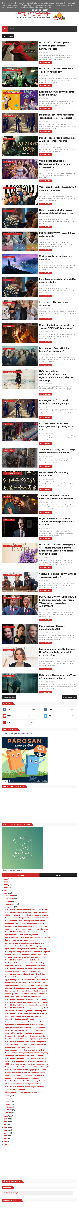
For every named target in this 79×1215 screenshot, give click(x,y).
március (9, 1084)
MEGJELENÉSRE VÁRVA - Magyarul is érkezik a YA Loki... (26, 889)
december (10, 872)
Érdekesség (7, 483)
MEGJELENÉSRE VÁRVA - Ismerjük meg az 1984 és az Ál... (26, 1063)
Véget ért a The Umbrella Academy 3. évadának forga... (27, 903)
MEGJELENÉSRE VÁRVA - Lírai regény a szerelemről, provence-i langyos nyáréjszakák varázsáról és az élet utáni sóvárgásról (54, 532)
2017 (6, 1101)
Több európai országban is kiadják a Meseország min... (26, 1041)
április (8, 1081)
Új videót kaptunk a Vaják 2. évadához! (20, 1024)
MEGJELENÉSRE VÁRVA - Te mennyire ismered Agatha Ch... (27, 985)
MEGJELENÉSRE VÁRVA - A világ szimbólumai (22, 937)
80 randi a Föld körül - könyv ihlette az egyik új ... (24, 948)
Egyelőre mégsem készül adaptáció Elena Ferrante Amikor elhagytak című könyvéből (54, 629)
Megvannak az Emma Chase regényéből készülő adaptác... (28, 1044)
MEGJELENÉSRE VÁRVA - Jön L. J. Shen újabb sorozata (25, 909)
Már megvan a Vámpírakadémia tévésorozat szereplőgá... (28, 928)
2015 (6, 1107)
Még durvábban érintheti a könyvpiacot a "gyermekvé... (27, 1016)
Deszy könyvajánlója (10, 1170)
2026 (6, 856)
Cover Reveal (8, 44)
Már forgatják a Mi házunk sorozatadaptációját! (47, 605)
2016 (6, 1104)
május (8, 1078)
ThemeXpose (13, 1212)
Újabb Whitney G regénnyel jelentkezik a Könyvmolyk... (26, 968)
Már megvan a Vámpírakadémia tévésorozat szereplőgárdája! (50, 392)
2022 (6, 867)
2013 (6, 1113)
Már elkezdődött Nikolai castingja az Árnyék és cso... (25, 897)
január (8, 1089)
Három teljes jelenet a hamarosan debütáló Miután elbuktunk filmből (51, 207)
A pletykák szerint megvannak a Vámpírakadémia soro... (27, 999)
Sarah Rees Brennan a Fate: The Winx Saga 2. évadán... (26, 1058)
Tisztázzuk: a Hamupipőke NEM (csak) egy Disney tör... (26, 1038)
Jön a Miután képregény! (15, 1066)
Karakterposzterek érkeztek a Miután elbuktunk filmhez (27, 914)
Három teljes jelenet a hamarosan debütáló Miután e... (26, 906)
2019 (6, 1096)
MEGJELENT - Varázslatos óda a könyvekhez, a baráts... (26, 990)
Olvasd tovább (40, 63)
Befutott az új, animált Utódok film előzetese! (23, 1055)
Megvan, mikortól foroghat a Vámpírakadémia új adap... (27, 1030)
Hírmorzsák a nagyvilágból (12, 69)
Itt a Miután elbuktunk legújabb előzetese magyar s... (26, 987)
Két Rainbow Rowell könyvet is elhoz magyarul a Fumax (51, 93)
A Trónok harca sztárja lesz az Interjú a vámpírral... (25, 934)
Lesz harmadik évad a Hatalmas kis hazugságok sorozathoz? (51, 344)
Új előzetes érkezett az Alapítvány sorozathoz (23, 912)
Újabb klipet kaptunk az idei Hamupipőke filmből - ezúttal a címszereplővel (54, 161)
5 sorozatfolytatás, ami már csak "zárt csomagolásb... (26, 1013)
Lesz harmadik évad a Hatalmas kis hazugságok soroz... (27, 923)
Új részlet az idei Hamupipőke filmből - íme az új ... (24, 920)
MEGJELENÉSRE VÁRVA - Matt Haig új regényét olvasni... (26, 1046)
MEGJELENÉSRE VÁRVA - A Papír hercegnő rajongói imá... (26, 982)
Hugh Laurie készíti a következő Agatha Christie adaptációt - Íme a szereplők (53, 506)
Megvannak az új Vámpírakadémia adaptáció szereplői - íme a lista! (51, 116)
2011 (5, 1118)
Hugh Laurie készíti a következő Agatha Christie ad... (25, 942)
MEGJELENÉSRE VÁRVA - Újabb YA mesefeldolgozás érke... (27, 886)
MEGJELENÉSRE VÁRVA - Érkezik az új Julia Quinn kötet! (26, 976)
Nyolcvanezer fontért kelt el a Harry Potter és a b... (25, 1052)
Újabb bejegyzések (9, 674)
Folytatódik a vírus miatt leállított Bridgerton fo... (24, 1032)
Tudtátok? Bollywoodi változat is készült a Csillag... (25, 940)
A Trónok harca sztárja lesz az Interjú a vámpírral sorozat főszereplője (53, 438)
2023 (6, 864)
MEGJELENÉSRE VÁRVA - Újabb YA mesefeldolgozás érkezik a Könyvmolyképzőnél (50, 45)
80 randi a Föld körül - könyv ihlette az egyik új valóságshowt (52, 558)
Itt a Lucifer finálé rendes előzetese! (19, 996)
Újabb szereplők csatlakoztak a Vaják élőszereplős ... (25, 959)
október (9, 878)
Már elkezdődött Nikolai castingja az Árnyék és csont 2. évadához (52, 138)
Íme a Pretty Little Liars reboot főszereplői (54, 296)
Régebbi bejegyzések (69, 674)
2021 (6, 870)
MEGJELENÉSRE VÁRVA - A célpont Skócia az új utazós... (26, 1035)
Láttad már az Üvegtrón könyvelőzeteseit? (22, 1069)
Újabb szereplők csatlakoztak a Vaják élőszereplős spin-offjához (52, 653)
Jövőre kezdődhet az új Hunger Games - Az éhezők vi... (26, 1021)
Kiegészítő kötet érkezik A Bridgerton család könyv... (25, 1007)
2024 (6, 862)
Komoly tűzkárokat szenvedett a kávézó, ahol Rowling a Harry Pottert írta (54, 415)
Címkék (58, 852)
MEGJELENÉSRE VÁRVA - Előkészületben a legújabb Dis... (26, 1018)
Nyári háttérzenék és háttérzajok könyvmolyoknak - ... (26, 1004)
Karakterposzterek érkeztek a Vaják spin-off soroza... (26, 971)
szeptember (11, 881)
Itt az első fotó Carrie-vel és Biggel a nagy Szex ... (24, 1010)
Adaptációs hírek (9, 115)
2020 (6, 1093)
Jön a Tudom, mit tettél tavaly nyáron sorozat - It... (25, 993)
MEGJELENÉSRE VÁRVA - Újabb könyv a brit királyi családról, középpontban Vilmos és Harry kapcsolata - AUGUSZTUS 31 (54, 582)
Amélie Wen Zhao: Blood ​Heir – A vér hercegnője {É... (25, 973)
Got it (45, 10)
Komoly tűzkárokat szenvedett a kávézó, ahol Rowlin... (26, 931)
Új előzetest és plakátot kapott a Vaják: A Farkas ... (24, 1001)
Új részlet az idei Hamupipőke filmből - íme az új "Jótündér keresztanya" (55, 321)
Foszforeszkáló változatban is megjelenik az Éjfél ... (25, 1027)
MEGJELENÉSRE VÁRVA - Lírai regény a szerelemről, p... (26, 945)
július (8, 1073)
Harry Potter (8, 415)
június (8, 1075)
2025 (6, 859)
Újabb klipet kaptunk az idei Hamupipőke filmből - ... (25, 900)
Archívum (20, 852)
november (10, 875)
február (9, 1087)
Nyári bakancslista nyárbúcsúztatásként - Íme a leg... (26, 926)
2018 (6, 1099)
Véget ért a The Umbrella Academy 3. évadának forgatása (52, 184)
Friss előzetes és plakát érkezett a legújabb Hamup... (25, 1049)
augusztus (10, 884)
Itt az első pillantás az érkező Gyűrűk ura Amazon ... (25, 1061)
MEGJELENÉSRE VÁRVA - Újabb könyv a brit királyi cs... (25, 951)
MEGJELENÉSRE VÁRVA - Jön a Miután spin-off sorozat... (26, 979)
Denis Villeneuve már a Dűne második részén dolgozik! (26, 962)
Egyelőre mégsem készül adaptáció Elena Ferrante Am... (27, 957)
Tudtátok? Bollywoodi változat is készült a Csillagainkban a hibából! (54, 484)
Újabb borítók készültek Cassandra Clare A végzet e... (26, 965)
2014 (6, 1110)
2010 (6, 1121)
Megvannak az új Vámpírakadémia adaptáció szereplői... (27, 895)
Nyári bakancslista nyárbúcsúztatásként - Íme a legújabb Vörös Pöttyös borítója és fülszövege (55, 368)
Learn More (36, 10)
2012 (6, 1115)
